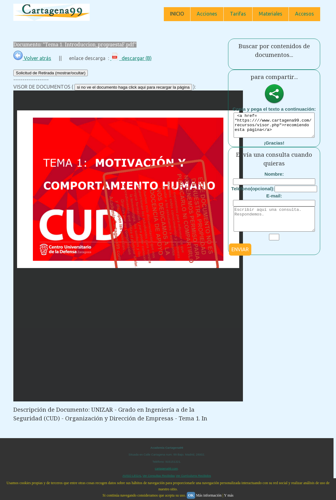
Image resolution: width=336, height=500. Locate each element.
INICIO (177, 13)
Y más (229, 495)
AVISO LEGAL (132, 475)
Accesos (304, 13)
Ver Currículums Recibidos (193, 475)
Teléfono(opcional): (253, 193)
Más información (209, 495)
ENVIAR (240, 259)
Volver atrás (32, 58)
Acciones (207, 13)
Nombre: (274, 178)
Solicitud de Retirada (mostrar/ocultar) (50, 73)
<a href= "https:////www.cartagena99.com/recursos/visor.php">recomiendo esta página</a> (274, 127)
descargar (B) (131, 58)
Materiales (270, 13)
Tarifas (238, 13)
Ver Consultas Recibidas (158, 475)
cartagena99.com (166, 468)
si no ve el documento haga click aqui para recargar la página (133, 87)
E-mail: (274, 200)
